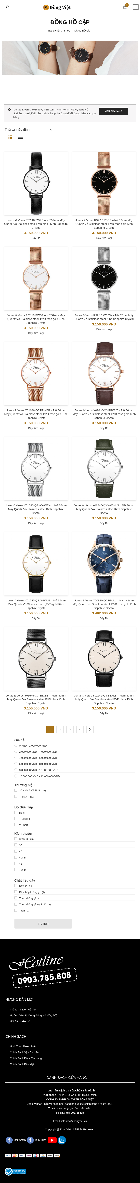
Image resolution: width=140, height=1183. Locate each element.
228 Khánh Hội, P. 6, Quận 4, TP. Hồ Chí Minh (69, 1094)
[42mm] (15, 869)
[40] (15, 851)
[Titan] (15, 910)
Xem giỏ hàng (113, 111)
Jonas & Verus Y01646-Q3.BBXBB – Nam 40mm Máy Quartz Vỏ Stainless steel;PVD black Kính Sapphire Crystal (36, 699)
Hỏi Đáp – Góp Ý (20, 1021)
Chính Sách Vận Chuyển (24, 1052)
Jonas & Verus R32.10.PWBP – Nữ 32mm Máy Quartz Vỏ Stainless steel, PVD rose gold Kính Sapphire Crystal (36, 319)
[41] (15, 863)
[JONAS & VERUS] (15, 790)
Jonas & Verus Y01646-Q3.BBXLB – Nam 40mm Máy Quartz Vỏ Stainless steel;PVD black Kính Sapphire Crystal (104, 699)
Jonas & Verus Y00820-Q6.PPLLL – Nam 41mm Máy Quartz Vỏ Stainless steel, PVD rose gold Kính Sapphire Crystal (104, 604)
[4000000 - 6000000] (15, 757)
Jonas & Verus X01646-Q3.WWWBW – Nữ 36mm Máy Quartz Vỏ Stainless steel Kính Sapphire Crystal (36, 509)
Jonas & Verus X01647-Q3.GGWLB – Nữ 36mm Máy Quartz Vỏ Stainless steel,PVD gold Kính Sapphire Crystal (36, 604)
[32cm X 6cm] (15, 838)
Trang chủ (54, 30)
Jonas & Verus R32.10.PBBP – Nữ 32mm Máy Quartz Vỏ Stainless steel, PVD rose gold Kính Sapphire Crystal (104, 224)
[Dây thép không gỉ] (15, 891)
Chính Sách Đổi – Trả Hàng (26, 1058)
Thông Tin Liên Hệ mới (23, 1009)
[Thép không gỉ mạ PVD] (15, 904)
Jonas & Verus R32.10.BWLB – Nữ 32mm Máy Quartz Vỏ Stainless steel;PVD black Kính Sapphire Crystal (36, 224)
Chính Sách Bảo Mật (22, 1064)
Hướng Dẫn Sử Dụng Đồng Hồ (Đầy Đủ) (33, 1015)
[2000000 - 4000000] (15, 751)
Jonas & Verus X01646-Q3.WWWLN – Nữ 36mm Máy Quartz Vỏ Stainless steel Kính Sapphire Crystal (104, 509)
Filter (43, 924)
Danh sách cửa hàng (67, 1078)
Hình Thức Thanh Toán (23, 1046)
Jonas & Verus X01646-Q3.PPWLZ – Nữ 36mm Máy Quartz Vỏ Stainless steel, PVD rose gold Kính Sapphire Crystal (104, 414)
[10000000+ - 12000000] (15, 776)
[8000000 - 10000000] (15, 769)
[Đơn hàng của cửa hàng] (28, 129)
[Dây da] (15, 885)
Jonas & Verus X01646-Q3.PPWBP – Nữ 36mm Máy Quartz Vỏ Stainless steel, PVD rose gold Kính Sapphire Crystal (36, 414)
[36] (15, 844)
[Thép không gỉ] (15, 897)
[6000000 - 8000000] (15, 763)
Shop (67, 30)
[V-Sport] (15, 824)
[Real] (15, 812)
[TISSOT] (15, 796)
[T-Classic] (15, 818)
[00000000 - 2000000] (15, 745)
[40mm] (15, 857)
